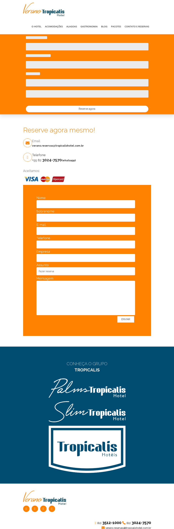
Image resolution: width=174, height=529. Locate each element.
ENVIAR (125, 319)
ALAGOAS (71, 26)
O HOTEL (36, 26)
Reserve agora (87, 108)
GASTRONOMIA (89, 26)
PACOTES (116, 26)
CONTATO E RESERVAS (137, 26)
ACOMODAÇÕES (54, 26)
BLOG (104, 26)
